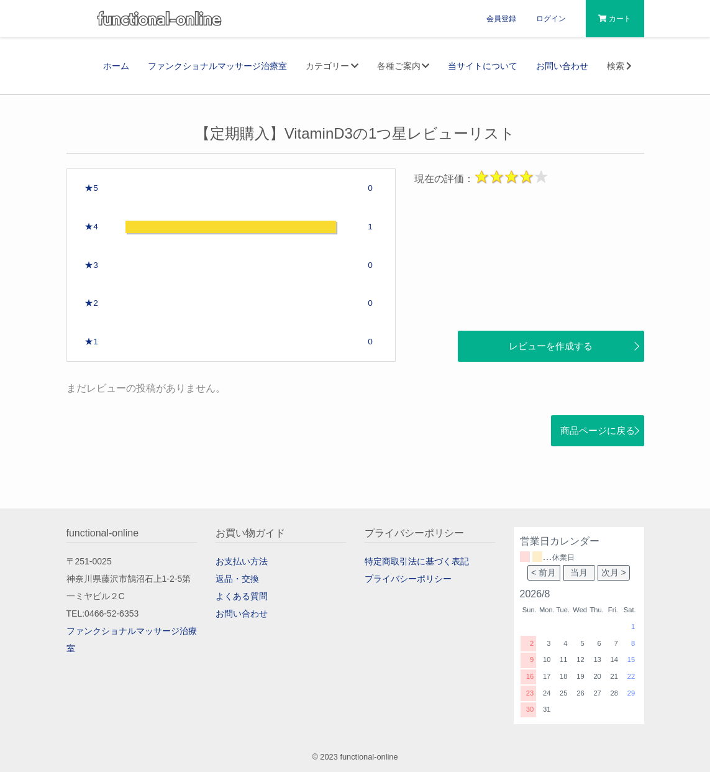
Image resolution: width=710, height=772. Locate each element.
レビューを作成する (551, 346)
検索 (621, 66)
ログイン (551, 18)
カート (614, 18)
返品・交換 (237, 579)
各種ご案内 (403, 66)
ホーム (116, 66)
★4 (91, 226)
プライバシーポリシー (408, 579)
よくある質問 (242, 596)
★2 (91, 303)
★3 (91, 265)
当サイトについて (482, 66)
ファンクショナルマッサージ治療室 (217, 66)
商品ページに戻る (597, 430)
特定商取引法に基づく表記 (417, 561)
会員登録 (501, 18)
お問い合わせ (562, 66)
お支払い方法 (242, 561)
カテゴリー (332, 66)
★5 (91, 188)
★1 (91, 341)
